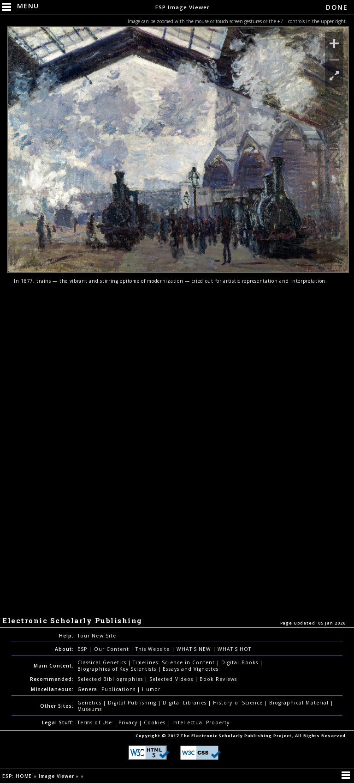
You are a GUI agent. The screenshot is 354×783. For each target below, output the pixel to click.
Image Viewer (57, 776)
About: (64, 649)
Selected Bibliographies (111, 679)
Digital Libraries (185, 702)
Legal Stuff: (58, 722)
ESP (83, 649)
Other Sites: (57, 706)
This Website (153, 649)
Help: (66, 635)
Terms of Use (95, 722)
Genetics (90, 702)
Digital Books (240, 662)
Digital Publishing (133, 702)
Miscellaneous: (52, 689)
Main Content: (54, 665)
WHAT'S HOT (234, 649)
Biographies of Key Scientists (117, 669)
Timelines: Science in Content (175, 662)
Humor (151, 689)
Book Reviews (218, 679)
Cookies (155, 722)
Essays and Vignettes (190, 669)
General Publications (107, 689)
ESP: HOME (18, 776)
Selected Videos (172, 679)
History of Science (239, 702)
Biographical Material (299, 702)
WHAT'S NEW (195, 649)
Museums (89, 709)
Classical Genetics (102, 662)
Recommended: (52, 679)
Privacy (128, 722)
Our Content (112, 649)
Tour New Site (96, 635)
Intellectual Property (201, 722)
